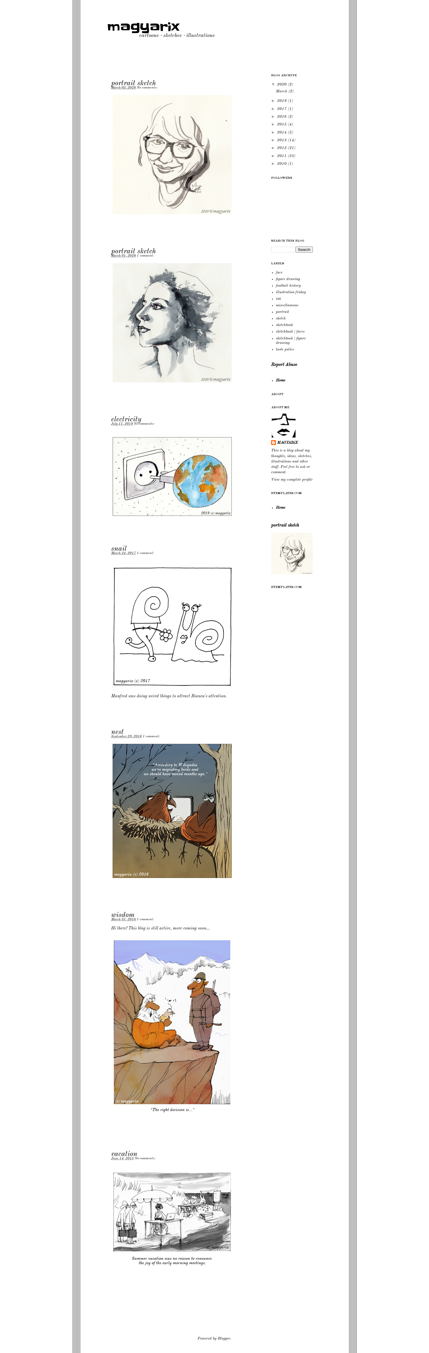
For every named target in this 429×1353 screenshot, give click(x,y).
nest (117, 732)
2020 (282, 84)
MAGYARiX (287, 443)
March (282, 91)
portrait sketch (133, 83)
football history (288, 286)
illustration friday (291, 292)
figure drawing (288, 279)
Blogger (224, 1338)
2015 (282, 124)
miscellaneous (287, 305)
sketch (281, 318)
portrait (282, 312)
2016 (282, 117)
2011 (282, 156)
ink (278, 299)
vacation (124, 1154)
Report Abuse (284, 364)
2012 (282, 148)
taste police (285, 349)
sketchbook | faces (290, 331)
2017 (282, 109)
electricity (126, 419)
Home (280, 380)
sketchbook (284, 325)
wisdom (122, 915)
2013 (282, 140)
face (279, 272)
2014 (282, 132)
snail (119, 549)
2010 (282, 164)
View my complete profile (292, 480)
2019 (282, 101)
